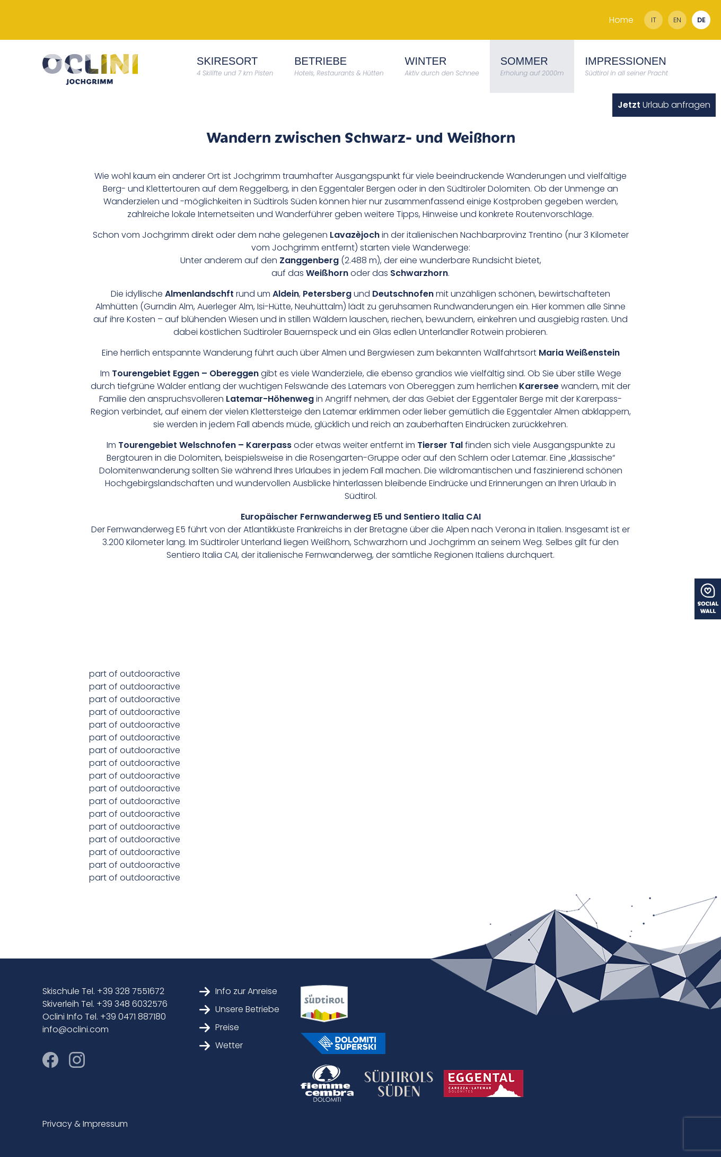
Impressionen (626, 66)
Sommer (532, 66)
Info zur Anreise (238, 991)
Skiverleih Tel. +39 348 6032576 (105, 1004)
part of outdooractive (134, 674)
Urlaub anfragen (664, 105)
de (701, 19)
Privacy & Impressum (85, 1124)
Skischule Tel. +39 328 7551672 (103, 991)
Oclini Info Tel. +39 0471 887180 (104, 1017)
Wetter (221, 1045)
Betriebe (338, 66)
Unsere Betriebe (239, 1009)
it (653, 19)
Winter (442, 66)
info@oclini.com (75, 1029)
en (677, 19)
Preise (219, 1027)
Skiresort (235, 66)
